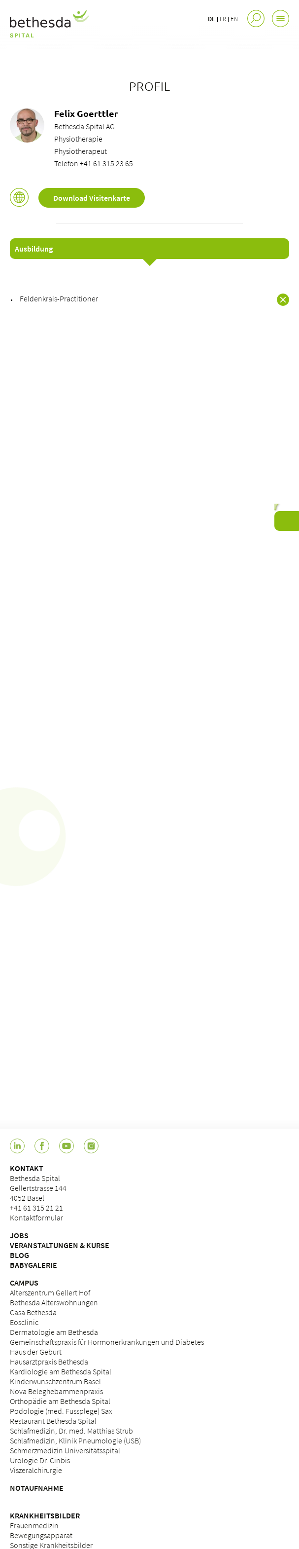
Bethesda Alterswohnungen (54, 1302)
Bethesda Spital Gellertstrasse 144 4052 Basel (38, 1188)
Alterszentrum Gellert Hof (50, 1292)
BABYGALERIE (33, 1265)
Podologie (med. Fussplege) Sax (61, 1411)
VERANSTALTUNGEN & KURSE (59, 1245)
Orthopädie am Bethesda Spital (60, 1401)
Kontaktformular (36, 1217)
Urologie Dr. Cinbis (40, 1460)
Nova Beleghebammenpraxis (56, 1391)
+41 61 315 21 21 (36, 1208)
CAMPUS (24, 1283)
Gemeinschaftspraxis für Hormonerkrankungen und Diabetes (107, 1342)
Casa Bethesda (33, 1312)
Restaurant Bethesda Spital (53, 1421)
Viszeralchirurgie (36, 1470)
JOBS (19, 1235)
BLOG (19, 1255)
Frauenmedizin (34, 1525)
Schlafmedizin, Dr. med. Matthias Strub (71, 1431)
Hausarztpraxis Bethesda (49, 1361)
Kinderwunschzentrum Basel (55, 1381)
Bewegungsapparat (41, 1535)
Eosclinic (24, 1322)
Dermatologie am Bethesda (54, 1332)
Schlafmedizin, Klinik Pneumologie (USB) (75, 1440)
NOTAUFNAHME (37, 1488)
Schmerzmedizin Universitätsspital (65, 1450)
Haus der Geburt (36, 1352)
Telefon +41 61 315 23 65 (93, 163)
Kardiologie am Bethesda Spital (60, 1371)
